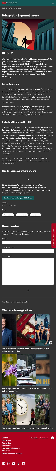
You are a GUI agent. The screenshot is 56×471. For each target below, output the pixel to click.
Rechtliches (6, 443)
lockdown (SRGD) (22, 215)
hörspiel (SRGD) (8, 215)
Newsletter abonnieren (42, 437)
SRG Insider (17, 8)
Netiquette (6, 446)
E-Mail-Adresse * (8, 248)
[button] (53, 3)
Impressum (6, 440)
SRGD (11, 8)
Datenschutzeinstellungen (12, 453)
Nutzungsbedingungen (11, 448)
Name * (4, 239)
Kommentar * (7, 256)
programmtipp (35, 215)
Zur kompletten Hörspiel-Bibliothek (18, 198)
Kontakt (5, 438)
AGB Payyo (6, 451)
